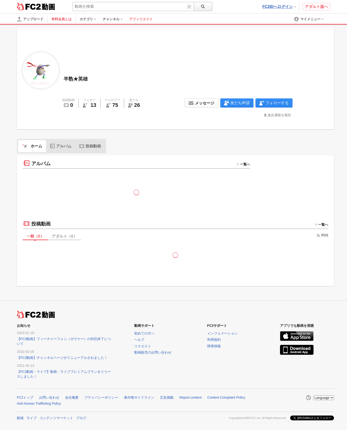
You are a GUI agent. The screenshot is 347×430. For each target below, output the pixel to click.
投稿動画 (90, 146)
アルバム (61, 146)
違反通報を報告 (279, 115)
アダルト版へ (316, 7)
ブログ (81, 418)
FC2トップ (25, 397)
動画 (20, 418)
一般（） (35, 236)
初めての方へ (144, 333)
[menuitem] (90, 19)
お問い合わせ (49, 397)
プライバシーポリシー (101, 397)
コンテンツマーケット (56, 418)
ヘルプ (139, 339)
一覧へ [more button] (243, 164)
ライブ (32, 418)
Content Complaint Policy (226, 397)
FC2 (29, 6)
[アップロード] (30, 19)
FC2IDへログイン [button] (279, 7)
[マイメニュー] (309, 19)
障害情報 (214, 346)
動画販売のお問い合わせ (152, 352)
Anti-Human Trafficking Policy (39, 403)
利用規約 (214, 339)
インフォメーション (222, 333)
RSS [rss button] (322, 235)
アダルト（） (64, 236)
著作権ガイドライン (139, 397)
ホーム (32, 146)
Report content (190, 397)
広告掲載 (167, 397)
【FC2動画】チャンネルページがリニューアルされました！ (62, 358)
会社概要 (72, 397)
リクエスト (142, 346)
